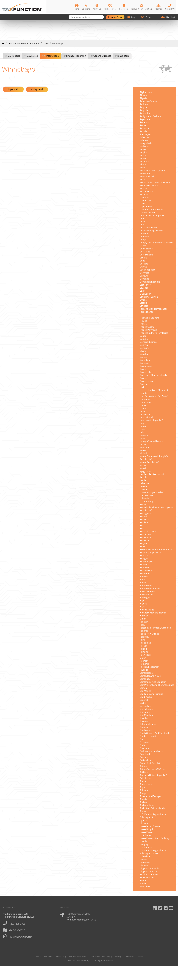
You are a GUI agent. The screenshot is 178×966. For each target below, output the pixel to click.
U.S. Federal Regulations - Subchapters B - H (153, 852)
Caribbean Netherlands (151, 209)
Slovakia (144, 717)
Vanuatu (144, 859)
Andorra (144, 104)
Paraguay (144, 636)
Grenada (144, 362)
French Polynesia (148, 329)
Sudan (143, 745)
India (142, 411)
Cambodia (145, 197)
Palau (142, 624)
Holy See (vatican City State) (154, 396)
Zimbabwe (145, 886)
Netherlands (146, 585)
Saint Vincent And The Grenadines (157, 684)
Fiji (141, 314)
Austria (143, 131)
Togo (142, 787)
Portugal (144, 651)
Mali (142, 525)
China (143, 224)
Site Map (117, 956)
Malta (142, 528)
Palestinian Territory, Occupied (155, 627)
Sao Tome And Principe (151, 693)
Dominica (144, 278)
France (143, 323)
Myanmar (145, 573)
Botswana (145, 173)
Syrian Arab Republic (150, 763)
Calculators (123, 55)
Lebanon (144, 483)
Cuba (142, 260)
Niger (142, 600)
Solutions (48, 956)
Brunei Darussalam (149, 185)
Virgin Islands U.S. (149, 871)
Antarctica (145, 113)
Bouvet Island (147, 176)
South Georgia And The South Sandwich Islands (154, 734)
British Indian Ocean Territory (155, 182)
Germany (144, 347)
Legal (140, 956)
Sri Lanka (144, 741)
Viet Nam (144, 865)
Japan (142, 438)
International (52, 55)
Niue (142, 606)
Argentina (145, 119)
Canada (143, 203)
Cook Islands (146, 248)
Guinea (143, 377)
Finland (143, 320)
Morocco (144, 567)
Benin (143, 158)
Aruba (143, 125)
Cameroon (145, 200)
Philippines (145, 642)
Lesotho (144, 486)
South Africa (146, 729)
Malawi (143, 516)
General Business (102, 55)
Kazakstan (145, 447)
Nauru (143, 579)
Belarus (144, 149)
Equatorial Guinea (149, 296)
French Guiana (147, 326)
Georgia (144, 344)
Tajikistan (144, 772)
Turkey (143, 802)
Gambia (144, 338)
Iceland (143, 408)
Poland (143, 648)
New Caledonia (147, 591)
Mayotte (144, 543)
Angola (143, 107)
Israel (142, 429)
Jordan (143, 444)
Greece (143, 356)
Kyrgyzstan (145, 471)
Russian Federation (149, 666)
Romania (144, 663)
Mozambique (146, 570)
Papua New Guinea (149, 633)
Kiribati (143, 453)
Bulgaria (144, 188)
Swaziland (145, 754)
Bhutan (143, 164)
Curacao (144, 263)
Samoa (143, 687)
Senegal (144, 699)
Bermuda (144, 161)
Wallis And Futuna (149, 874)
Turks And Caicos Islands (152, 808)
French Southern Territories (154, 332)
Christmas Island (148, 227)
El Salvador (145, 293)
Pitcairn (143, 645)
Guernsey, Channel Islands (153, 374)
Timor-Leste (146, 784)
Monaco (144, 555)
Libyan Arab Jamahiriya (151, 492)
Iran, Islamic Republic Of (152, 420)
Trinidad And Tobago (150, 796)
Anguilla (144, 110)
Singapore (145, 711)
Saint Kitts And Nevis (150, 675)
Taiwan (143, 766)
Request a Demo (115, 17)
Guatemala (145, 371)
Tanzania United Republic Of (154, 775)
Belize (143, 155)
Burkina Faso (146, 191)
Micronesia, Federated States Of (156, 549)
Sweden (144, 757)
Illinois (46, 43)
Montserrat (145, 564)
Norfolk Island (147, 609)
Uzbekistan (145, 856)
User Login (168, 17)
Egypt (142, 290)
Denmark (144, 272)
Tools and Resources (17, 43)
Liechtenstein (147, 495)
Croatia (143, 257)
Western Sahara (148, 877)
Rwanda (144, 669)
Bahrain (144, 140)
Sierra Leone (146, 708)
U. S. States (34, 43)
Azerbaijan (145, 134)
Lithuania (144, 498)
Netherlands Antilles (150, 588)
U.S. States (32, 55)
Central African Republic (152, 215)
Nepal (143, 582)
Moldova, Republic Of (150, 552)
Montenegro (146, 561)
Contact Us (148, 17)
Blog (131, 17)
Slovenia (144, 720)
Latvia (143, 480)
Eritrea (143, 299)
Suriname (145, 748)
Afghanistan (146, 92)
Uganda (144, 820)
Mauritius (144, 540)
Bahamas (144, 137)
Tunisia (143, 799)
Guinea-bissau (147, 380)
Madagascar (146, 513)
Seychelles (145, 705)
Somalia (144, 726)
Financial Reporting (76, 55)
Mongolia (144, 558)
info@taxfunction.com (21, 936)
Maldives (144, 522)
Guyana (144, 383)
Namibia (144, 576)
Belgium (144, 152)
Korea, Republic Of (149, 462)
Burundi (144, 194)
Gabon (143, 335)
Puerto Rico (146, 654)
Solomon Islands (148, 723)
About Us (60, 956)
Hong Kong (145, 402)
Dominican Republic (150, 281)
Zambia (143, 883)
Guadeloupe (146, 365)
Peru (142, 639)
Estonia (143, 302)
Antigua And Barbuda (150, 116)
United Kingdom (148, 829)
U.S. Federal (13, 55)
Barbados (144, 146)
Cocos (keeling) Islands (151, 230)
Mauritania (145, 537)
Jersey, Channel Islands (151, 441)
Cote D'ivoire (146, 254)
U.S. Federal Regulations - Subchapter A (153, 816)
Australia (144, 128)
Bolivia (143, 167)
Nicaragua (145, 597)
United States (146, 832)
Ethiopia (144, 305)
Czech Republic (147, 269)
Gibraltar (144, 353)
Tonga (143, 793)
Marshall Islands (148, 531)
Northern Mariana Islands (153, 612)
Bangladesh (146, 143)
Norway (144, 615)
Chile (142, 221)
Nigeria (143, 603)
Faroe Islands (146, 311)
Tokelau (144, 790)
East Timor (145, 284)
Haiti (142, 386)
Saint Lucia (145, 678)
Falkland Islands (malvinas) (153, 308)
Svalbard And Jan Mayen (152, 751)
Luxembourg (146, 501)
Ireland (143, 426)
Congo (143, 239)
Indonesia (145, 414)
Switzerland (146, 760)
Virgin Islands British (150, 868)
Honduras (145, 399)
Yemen (143, 880)
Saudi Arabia (146, 696)
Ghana (143, 350)
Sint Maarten (146, 714)
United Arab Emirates (151, 826)
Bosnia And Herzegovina (152, 170)
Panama (144, 630)
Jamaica (144, 435)
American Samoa (148, 101)
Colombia (144, 233)
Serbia (143, 702)
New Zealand (146, 594)
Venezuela (145, 862)
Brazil (142, 179)
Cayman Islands (148, 212)
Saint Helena (146, 672)
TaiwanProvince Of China (152, 769)
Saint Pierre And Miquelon (153, 681)
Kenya (143, 450)
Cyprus (143, 266)
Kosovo (143, 465)
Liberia (143, 489)
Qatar (143, 657)
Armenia (144, 122)
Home (38, 956)
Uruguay (144, 844)
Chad (142, 218)
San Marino (145, 690)
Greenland (145, 359)
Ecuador (144, 287)
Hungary (144, 405)
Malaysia (144, 519)
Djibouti (144, 275)
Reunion (144, 660)
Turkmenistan (147, 805)
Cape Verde (146, 206)
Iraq (142, 423)
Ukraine (144, 823)
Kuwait (143, 468)
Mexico (143, 546)
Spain (142, 738)
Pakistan (144, 621)
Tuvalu (143, 811)
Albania (143, 95)
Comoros (144, 236)
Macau (143, 504)
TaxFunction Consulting (99, 956)
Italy (142, 432)
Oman (143, 618)
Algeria (143, 98)
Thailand (144, 781)
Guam (143, 368)
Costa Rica (145, 251)
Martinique (145, 534)
